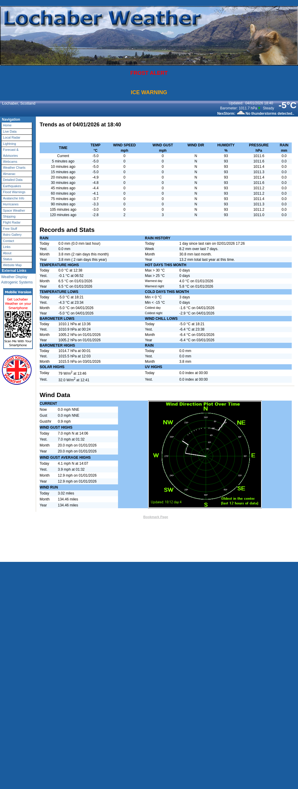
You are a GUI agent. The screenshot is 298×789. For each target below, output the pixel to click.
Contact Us (131, 517)
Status (7, 259)
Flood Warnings (14, 192)
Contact (8, 241)
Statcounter (200, 540)
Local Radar (11, 137)
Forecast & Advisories (10, 152)
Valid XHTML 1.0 (187, 523)
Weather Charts (14, 167)
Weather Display (14, 277)
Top (117, 517)
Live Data (10, 131)
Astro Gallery (12, 234)
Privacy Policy (199, 531)
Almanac (9, 174)
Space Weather (14, 210)
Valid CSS (210, 523)
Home (7, 125)
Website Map (12, 265)
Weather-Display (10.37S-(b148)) (147, 523)
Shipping (9, 216)
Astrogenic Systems (17, 282)
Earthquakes (12, 186)
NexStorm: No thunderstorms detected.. (255, 113)
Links (6, 247)
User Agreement (168, 531)
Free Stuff (10, 228)
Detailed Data (12, 180)
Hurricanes (10, 204)
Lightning (9, 143)
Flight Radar (12, 222)
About (7, 253)
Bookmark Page (155, 517)
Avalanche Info (13, 198)
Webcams (10, 161)
